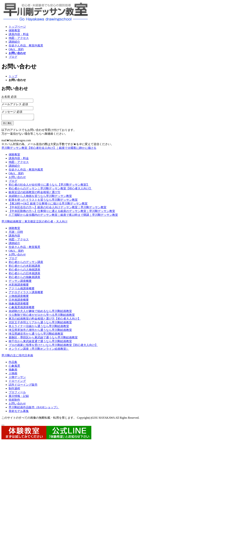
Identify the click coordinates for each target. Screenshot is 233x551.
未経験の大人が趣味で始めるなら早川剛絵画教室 (40, 312)
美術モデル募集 (19, 412)
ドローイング (17, 381)
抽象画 (13, 370)
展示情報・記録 (19, 397)
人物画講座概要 (19, 297)
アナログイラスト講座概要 (26, 293)
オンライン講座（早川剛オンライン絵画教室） (39, 349)
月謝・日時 (16, 232)
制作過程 (14, 389)
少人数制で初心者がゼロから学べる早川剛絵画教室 (42, 315)
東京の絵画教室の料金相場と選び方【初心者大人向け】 (45, 319)
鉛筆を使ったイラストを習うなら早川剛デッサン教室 (43, 200)
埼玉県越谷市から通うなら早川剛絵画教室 (36, 334)
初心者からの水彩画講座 (24, 266)
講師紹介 (14, 41)
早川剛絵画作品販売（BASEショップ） (34, 408)
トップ (13, 76)
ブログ (13, 56)
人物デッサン (17, 378)
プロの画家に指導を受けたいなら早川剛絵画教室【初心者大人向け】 (53, 346)
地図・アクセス (19, 37)
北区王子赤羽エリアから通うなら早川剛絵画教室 (40, 323)
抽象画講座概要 (19, 304)
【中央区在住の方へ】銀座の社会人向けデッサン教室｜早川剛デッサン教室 (57, 208)
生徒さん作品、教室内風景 (26, 45)
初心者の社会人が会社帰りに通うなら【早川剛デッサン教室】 (49, 185)
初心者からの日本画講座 (24, 274)
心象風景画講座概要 (22, 308)
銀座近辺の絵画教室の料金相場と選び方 (34, 193)
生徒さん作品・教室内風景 (26, 170)
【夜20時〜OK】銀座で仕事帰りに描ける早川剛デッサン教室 (48, 204)
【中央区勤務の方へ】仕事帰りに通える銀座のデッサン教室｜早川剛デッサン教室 (62, 212)
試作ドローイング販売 (23, 385)
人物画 (13, 374)
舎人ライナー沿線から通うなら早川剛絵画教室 (39, 327)
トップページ (17, 26)
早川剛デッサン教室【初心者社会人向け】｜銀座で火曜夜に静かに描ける (48, 148)
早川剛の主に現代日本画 (17, 356)
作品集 (13, 363)
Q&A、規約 (16, 49)
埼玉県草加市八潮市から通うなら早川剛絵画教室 (40, 331)
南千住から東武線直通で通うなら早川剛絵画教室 (40, 342)
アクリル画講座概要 (22, 289)
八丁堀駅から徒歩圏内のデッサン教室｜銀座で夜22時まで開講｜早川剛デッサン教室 (63, 215)
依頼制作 (14, 400)
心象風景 (14, 366)
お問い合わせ (17, 53)
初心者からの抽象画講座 (24, 278)
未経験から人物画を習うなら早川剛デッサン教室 (40, 197)
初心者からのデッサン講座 (26, 263)
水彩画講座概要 (19, 285)
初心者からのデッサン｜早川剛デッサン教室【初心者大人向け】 (50, 189)
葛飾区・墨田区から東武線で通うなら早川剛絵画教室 (43, 338)
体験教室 (14, 30)
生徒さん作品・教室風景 (24, 248)
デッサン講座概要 (20, 281)
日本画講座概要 (19, 300)
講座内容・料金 (19, 34)
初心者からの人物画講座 (24, 270)
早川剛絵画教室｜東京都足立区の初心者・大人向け (34, 222)
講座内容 (14, 236)
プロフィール (17, 393)
